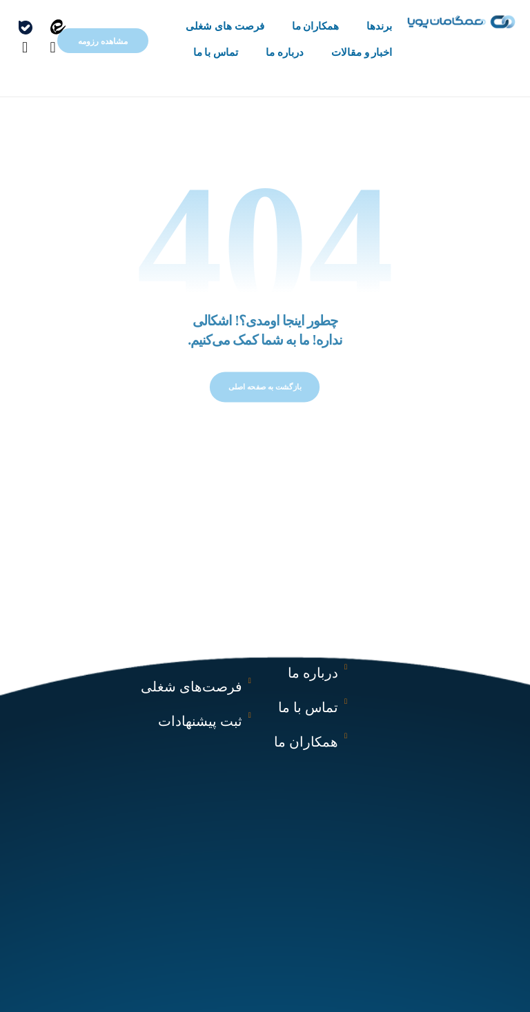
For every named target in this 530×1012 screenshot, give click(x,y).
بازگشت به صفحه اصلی (265, 394)
